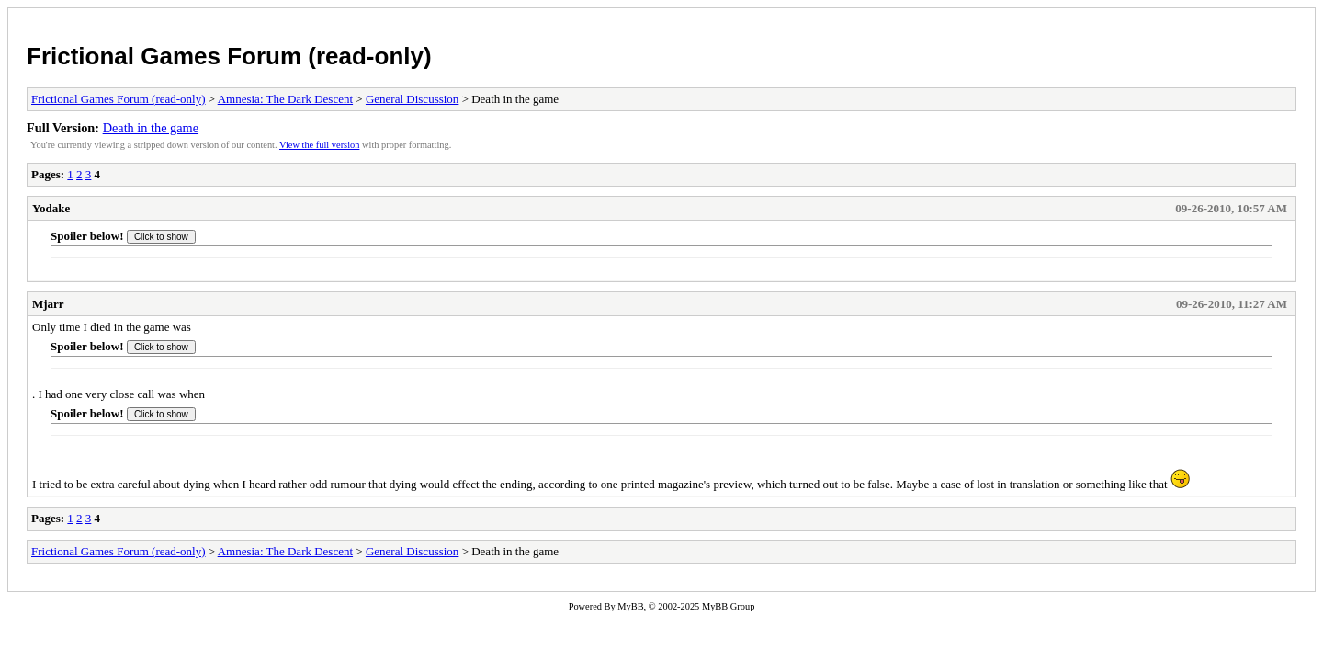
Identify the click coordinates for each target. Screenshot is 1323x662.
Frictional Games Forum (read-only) (229, 56)
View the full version (319, 145)
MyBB (630, 606)
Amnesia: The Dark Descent (285, 99)
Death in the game (150, 127)
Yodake (51, 208)
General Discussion (412, 99)
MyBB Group (728, 606)
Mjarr (48, 304)
